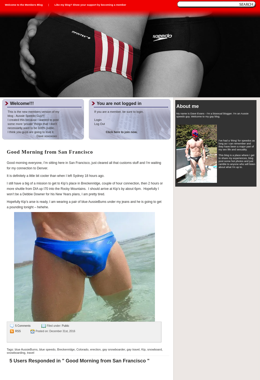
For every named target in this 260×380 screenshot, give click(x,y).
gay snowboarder (113, 349)
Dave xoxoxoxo (32, 136)
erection (95, 349)
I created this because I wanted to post (33, 119)
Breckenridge (66, 349)
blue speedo (47, 349)
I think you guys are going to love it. (31, 132)
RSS (18, 331)
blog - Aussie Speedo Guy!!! (26, 115)
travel (30, 352)
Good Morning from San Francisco (50, 152)
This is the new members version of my (33, 111)
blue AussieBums (26, 349)
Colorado (82, 349)
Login (98, 119)
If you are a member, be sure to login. (119, 111)
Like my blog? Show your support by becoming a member (90, 4)
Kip (143, 349)
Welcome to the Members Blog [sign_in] (24, 4)
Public (65, 325)
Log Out (99, 123)
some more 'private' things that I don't (32, 123)
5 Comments (23, 325)
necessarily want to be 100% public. (31, 128)
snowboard (154, 349)
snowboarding (16, 352)
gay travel (133, 349)
